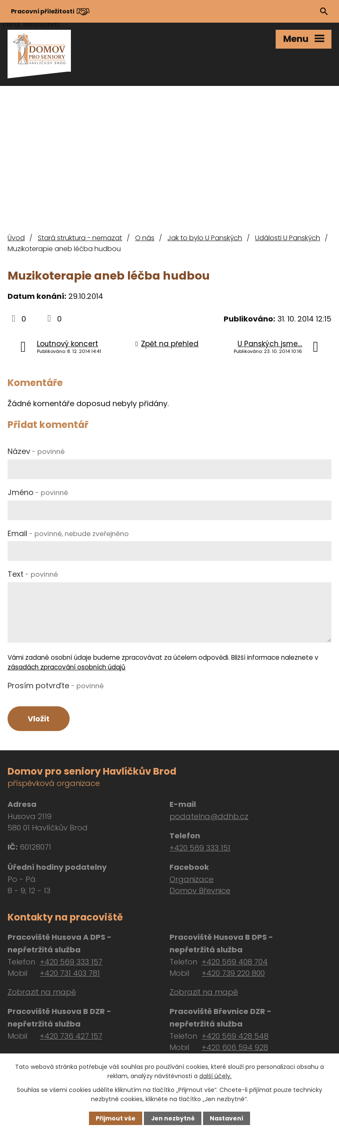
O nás (144, 238)
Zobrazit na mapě (42, 992)
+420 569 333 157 (71, 962)
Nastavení (226, 1118)
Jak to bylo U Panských (204, 238)
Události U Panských (287, 238)
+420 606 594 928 (235, 1047)
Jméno (38, 492)
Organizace (192, 879)
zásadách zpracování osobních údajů (66, 667)
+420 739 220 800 (233, 973)
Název (36, 451)
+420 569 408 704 (235, 962)
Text (33, 574)
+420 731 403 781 (70, 973)
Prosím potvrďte (56, 685)
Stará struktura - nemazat (80, 238)
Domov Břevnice (200, 891)
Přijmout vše (116, 1118)
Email (68, 533)
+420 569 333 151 (200, 848)
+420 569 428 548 (235, 1036)
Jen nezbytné (173, 1118)
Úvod (16, 238)
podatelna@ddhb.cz (209, 817)
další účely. (215, 1076)
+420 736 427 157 (71, 1036)
